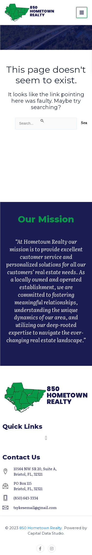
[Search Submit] (42, 120)
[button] (46, 438)
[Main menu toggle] (81, 12)
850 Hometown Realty (40, 528)
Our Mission (46, 224)
